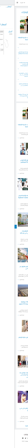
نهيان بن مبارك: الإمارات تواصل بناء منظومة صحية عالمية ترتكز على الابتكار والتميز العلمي (15, 375)
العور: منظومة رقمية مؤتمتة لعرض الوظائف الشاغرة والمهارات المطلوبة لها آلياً (11, 64)
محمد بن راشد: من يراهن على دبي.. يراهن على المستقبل (15, 409)
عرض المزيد (14, 425)
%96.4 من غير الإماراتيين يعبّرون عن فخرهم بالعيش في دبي (11, 84)
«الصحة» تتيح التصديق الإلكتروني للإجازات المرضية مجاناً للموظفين (11, 52)
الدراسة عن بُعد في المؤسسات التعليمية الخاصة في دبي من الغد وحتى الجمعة (11, 74)
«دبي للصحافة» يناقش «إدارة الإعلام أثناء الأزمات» (14, 338)
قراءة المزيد (6, 137)
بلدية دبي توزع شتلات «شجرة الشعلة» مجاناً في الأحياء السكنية (14, 38)
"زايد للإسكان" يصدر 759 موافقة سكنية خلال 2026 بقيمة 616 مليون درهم (11, 95)
